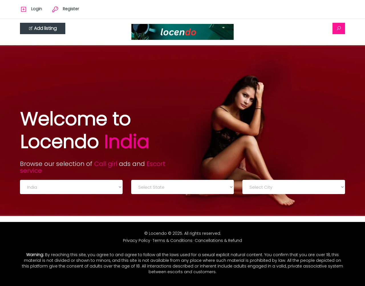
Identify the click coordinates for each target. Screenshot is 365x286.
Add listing (43, 28)
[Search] (338, 28)
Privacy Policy (136, 240)
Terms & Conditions (172, 240)
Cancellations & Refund (218, 240)
